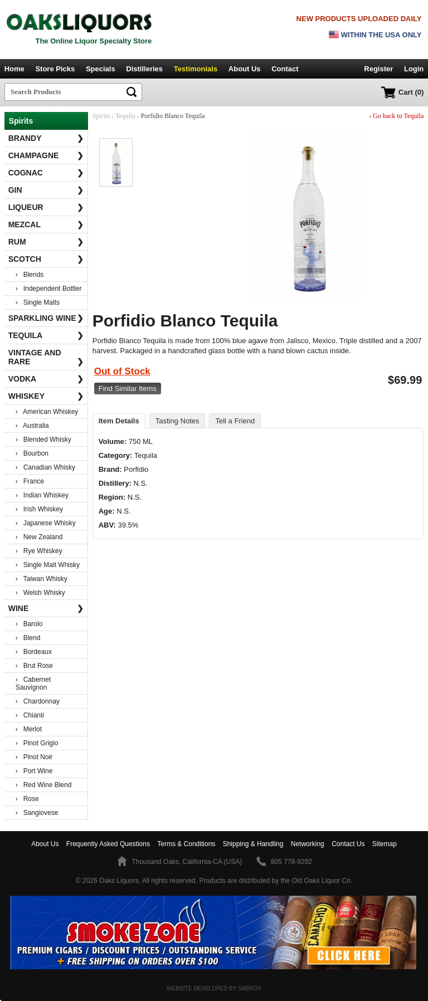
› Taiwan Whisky (41, 579)
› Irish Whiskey (39, 509)
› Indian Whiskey (42, 495)
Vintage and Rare (46, 357)
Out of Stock (122, 371)
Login (414, 69)
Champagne (46, 155)
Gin (46, 189)
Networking (307, 844)
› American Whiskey (47, 412)
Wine (46, 608)
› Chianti (30, 715)
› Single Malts (38, 302)
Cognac (46, 172)
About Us (244, 69)
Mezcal (46, 224)
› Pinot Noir (34, 757)
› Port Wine (34, 771)
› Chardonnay (38, 701)
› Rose (27, 799)
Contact (284, 69)
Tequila (46, 335)
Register (378, 69)
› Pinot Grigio (37, 743)
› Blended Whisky (43, 439)
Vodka (46, 378)
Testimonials (196, 69)
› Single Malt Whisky (48, 565)
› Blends (30, 275)
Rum (46, 241)
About (45, 844)
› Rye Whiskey (39, 551)
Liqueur (46, 207)
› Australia (32, 425)
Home (14, 69)
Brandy (46, 138)
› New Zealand (39, 537)
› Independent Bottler (49, 288)
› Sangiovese (37, 813)
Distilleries (144, 69)
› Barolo (29, 624)
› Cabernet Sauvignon (33, 683)
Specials (100, 69)
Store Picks (55, 69)
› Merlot (29, 729)
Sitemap (384, 844)
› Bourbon (32, 453)
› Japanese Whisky (46, 523)
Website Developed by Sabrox (214, 988)
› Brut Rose (34, 666)
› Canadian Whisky (45, 467)
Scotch (46, 259)
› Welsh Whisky (40, 593)
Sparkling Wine (46, 318)
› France (30, 481)
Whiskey (46, 396)
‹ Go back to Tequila (396, 116)
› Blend (28, 638)
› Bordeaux (34, 652)
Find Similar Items (128, 388)
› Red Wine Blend (44, 785)
